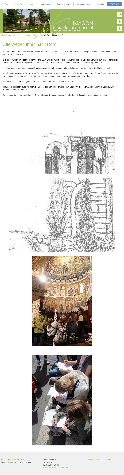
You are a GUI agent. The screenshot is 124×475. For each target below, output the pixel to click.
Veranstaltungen (84, 4)
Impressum (89, 459)
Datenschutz (99, 459)
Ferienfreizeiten (63, 4)
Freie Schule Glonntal (24, 4)
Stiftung (114, 4)
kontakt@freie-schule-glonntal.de (55, 468)
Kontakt (100, 4)
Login (109, 459)
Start (7, 4)
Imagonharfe (45, 4)
